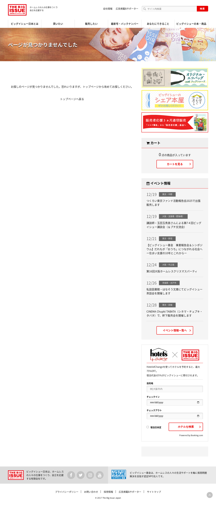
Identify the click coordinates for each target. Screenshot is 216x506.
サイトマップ (154, 491)
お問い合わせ (91, 491)
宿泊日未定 (154, 427)
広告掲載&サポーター (127, 8)
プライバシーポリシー (66, 491)
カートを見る (175, 164)
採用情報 (108, 491)
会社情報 (107, 8)
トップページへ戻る (72, 99)
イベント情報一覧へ (175, 330)
